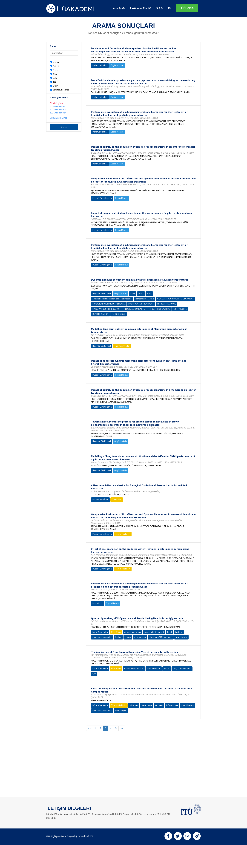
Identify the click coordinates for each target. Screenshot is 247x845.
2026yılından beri (58, 106)
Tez (54, 81)
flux (94, 673)
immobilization (153, 668)
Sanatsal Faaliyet (61, 89)
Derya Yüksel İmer (100, 499)
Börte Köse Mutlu (100, 632)
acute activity (181, 637)
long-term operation (182, 668)
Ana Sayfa (119, 8)
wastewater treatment (154, 632)
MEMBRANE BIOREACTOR (135, 309)
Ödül (55, 77)
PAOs (149, 293)
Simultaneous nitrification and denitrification (112, 298)
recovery (159, 705)
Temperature (140, 298)
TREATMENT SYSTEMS (160, 309)
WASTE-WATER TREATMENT (141, 303)
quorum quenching (132, 632)
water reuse (146, 705)
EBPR (132, 293)
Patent (56, 66)
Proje (55, 70)
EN (170, 8)
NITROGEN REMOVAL (166, 303)
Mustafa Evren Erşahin (102, 198)
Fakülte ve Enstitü (140, 8)
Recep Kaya (97, 603)
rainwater (134, 705)
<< (89, 728)
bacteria (178, 632)
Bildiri (55, 85)
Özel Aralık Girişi (58, 117)
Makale (56, 62)
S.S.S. (159, 8)
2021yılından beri (58, 112)
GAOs (141, 293)
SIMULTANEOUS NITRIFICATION (106, 309)
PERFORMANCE (118, 314)
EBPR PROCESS (180, 309)
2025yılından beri (58, 109)
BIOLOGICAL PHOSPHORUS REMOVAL (108, 303)
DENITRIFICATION (100, 314)
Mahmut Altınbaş (99, 65)
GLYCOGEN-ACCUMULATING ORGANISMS (175, 298)
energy (128, 637)
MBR (152, 298)
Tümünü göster (57, 103)
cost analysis (121, 710)
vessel (166, 668)
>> (122, 728)
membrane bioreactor (102, 637)
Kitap (55, 74)
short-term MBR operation (160, 637)
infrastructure (172, 705)
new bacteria (140, 637)
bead (169, 632)
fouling (118, 637)
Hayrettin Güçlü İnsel (101, 293)
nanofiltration (187, 705)
